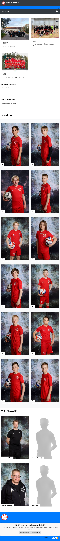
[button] (15, 145)
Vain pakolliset (36, 532)
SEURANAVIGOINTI (31, 2)
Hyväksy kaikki (24, 532)
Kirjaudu (30, 11)
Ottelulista (5, 93)
